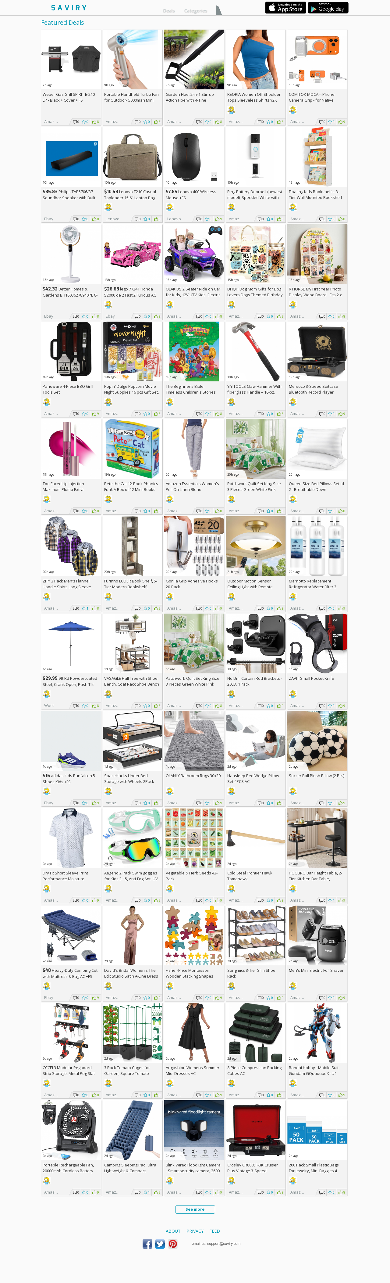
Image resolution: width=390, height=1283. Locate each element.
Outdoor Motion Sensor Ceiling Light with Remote (250, 583)
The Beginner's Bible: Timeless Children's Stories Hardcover (191, 392)
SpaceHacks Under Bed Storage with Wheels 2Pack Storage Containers (129, 781)
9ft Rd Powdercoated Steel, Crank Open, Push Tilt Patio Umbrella (70, 684)
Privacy (195, 1231)
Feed (214, 1231)
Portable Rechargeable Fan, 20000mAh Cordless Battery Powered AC (68, 1170)
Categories (195, 10)
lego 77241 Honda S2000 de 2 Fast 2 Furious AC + (130, 295)
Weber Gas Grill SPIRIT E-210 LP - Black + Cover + (69, 97)
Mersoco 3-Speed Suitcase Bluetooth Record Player (313, 389)
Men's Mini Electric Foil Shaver (316, 970)
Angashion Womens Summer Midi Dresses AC (192, 1070)
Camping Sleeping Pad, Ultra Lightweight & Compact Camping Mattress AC (130, 1170)
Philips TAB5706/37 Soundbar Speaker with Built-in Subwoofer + (70, 197)
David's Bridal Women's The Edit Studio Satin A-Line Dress (131, 973)
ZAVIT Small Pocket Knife (311, 678)
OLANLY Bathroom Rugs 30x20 (193, 775)
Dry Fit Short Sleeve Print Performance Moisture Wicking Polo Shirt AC (65, 878)
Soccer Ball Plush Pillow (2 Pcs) (316, 775)
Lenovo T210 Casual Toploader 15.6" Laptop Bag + (130, 197)
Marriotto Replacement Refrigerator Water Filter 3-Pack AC (313, 586)
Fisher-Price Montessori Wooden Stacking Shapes (189, 973)
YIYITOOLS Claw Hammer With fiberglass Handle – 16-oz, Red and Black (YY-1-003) (254, 392)
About (173, 1231)
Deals (169, 10)
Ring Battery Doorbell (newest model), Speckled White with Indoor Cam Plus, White (254, 197)
